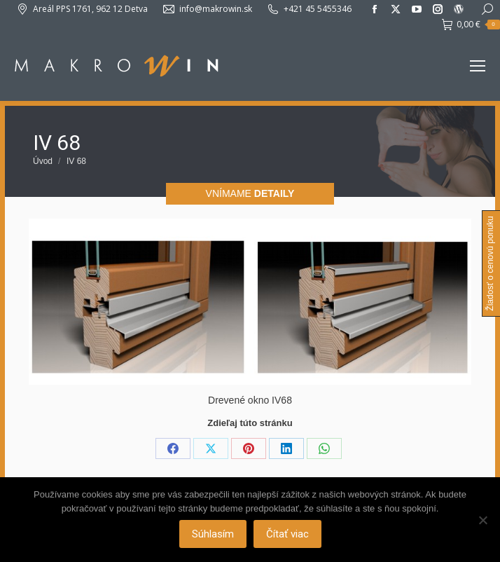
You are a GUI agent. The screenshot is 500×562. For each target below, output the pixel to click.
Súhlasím (213, 534)
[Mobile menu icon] (477, 65)
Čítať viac (287, 534)
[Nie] (482, 520)
